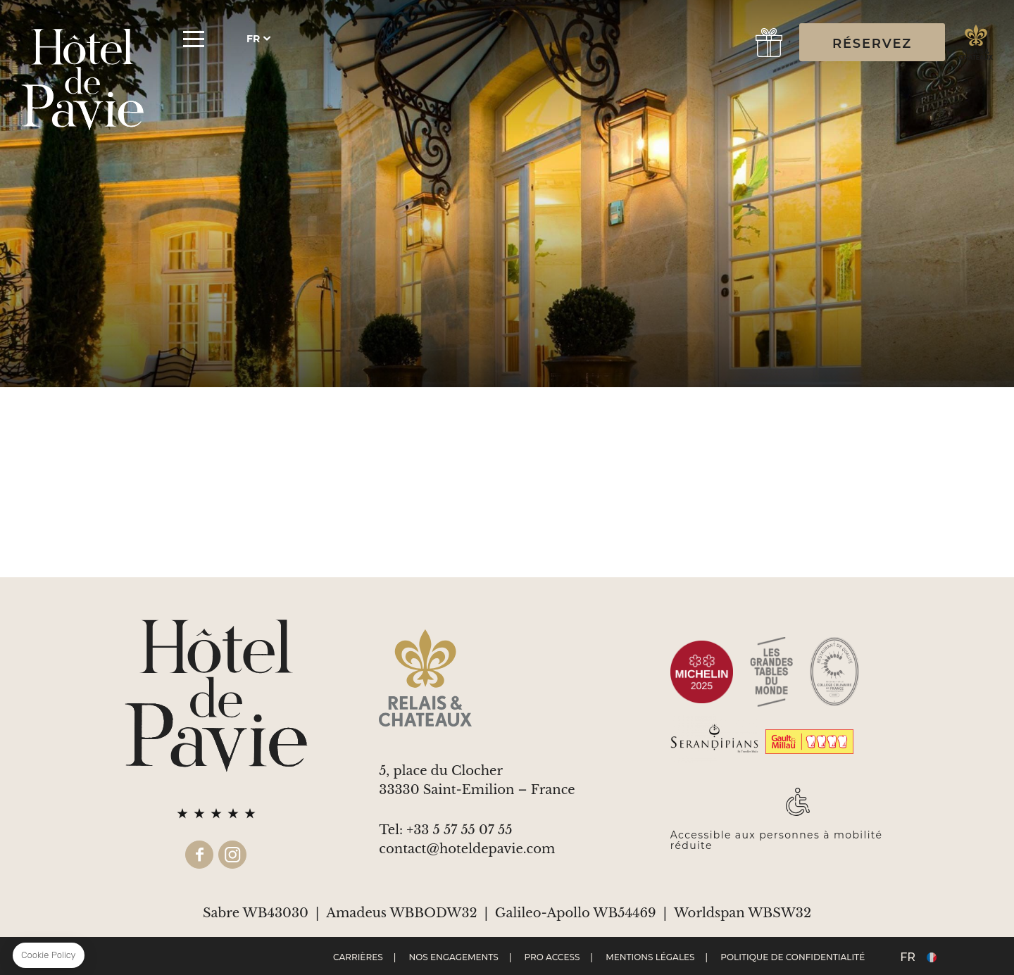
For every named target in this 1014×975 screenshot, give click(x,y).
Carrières (358, 957)
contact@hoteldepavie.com (467, 849)
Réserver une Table (723, 42)
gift (769, 42)
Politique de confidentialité (792, 957)
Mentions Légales (650, 957)
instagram (232, 855)
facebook (199, 855)
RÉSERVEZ (872, 43)
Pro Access (552, 957)
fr (253, 38)
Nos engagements (453, 957)
